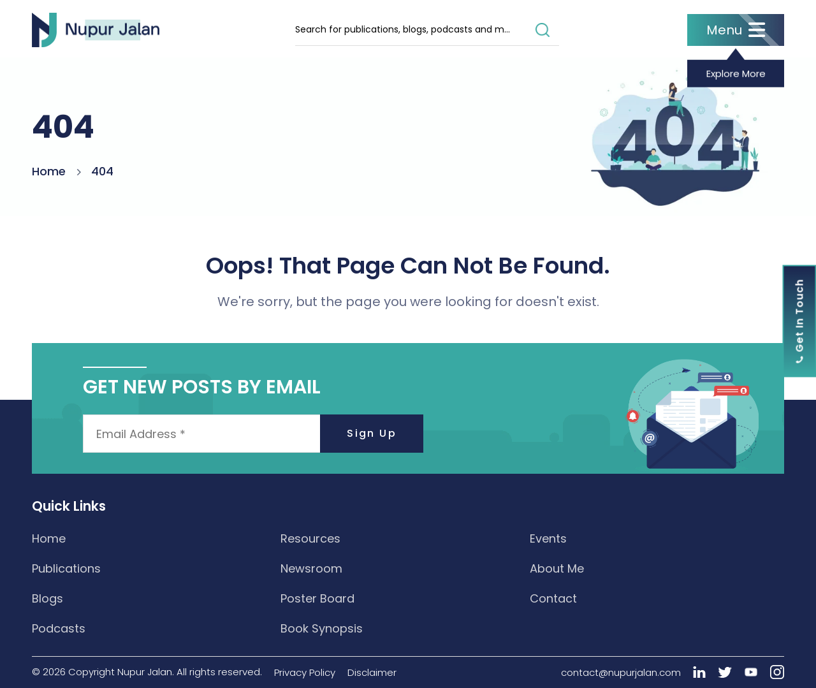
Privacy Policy (304, 672)
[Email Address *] (253, 433)
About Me (557, 568)
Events (548, 538)
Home (49, 171)
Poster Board (317, 598)
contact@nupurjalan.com (621, 672)
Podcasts (58, 628)
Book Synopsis (321, 628)
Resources (310, 538)
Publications (66, 568)
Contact (553, 598)
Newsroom (311, 568)
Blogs (47, 598)
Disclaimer (372, 672)
